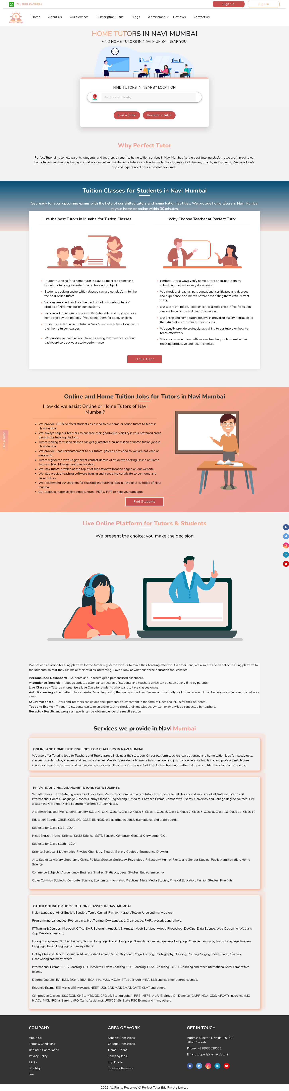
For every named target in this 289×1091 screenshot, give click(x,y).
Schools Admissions (121, 1038)
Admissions (156, 17)
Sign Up (228, 4)
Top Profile (115, 1062)
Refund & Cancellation (44, 1050)
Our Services (79, 17)
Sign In (264, 4)
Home (35, 17)
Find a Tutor (127, 115)
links (32, 1074)
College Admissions (121, 1044)
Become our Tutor (124, 765)
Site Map (35, 1068)
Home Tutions (117, 1050)
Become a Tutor (159, 115)
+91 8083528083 (25, 4)
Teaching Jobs (117, 1056)
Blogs (136, 17)
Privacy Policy (38, 1056)
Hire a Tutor (144, 359)
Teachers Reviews (120, 1068)
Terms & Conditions (42, 1044)
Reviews (179, 17)
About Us (55, 17)
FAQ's (33, 1062)
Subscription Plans (110, 17)
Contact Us (202, 17)
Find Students (144, 501)
